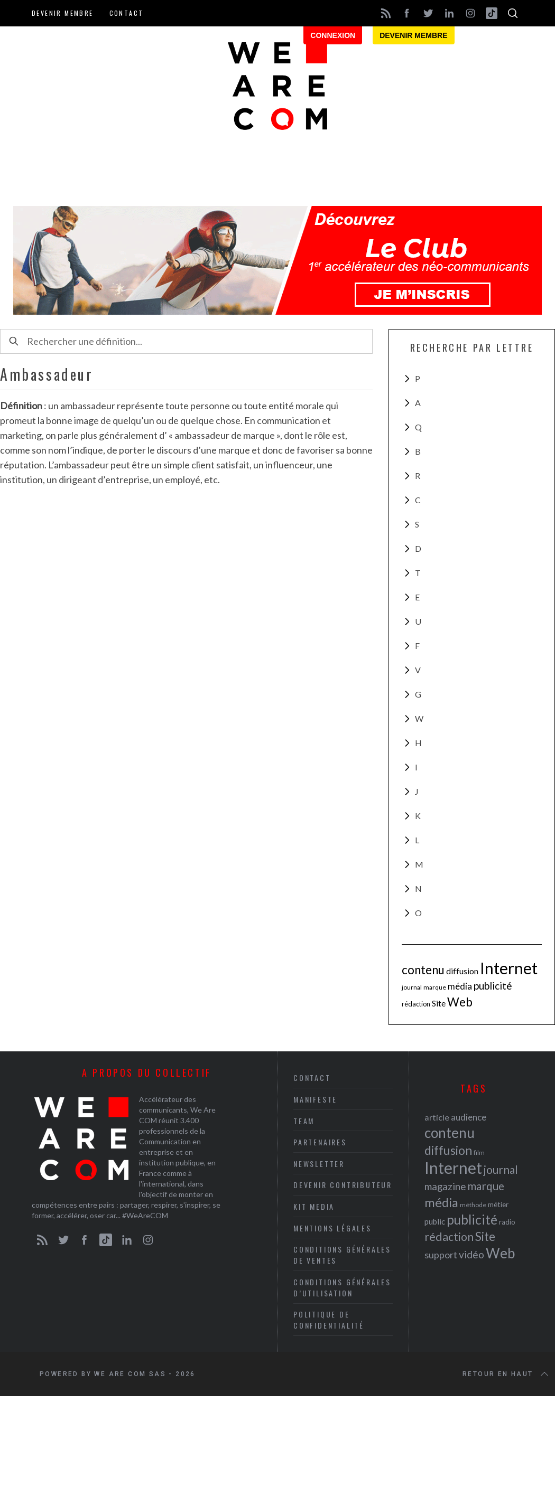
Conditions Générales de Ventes (342, 1255)
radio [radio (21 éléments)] (507, 1222)
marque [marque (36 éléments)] (434, 987)
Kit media (314, 1206)
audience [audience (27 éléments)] (468, 1117)
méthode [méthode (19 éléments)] (473, 1205)
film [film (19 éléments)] (479, 1152)
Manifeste (315, 1099)
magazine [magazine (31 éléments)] (445, 1186)
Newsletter (319, 1163)
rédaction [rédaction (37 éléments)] (416, 1004)
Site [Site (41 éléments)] (439, 1003)
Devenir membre (63, 12)
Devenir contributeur (342, 1184)
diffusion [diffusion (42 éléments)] (462, 971)
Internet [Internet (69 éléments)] (509, 967)
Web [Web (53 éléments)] (460, 1002)
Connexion (332, 35)
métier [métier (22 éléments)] (498, 1204)
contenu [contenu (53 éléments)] (423, 970)
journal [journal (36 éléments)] (412, 987)
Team (303, 1120)
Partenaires (320, 1141)
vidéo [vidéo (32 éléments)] (471, 1254)
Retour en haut (506, 1374)
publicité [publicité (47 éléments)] (493, 986)
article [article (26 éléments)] (436, 1117)
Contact (126, 12)
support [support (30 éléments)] (440, 1254)
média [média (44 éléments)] (460, 986)
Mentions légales (332, 1228)
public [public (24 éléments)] (434, 1221)
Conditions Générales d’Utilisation (342, 1287)
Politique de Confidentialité (328, 1320)
